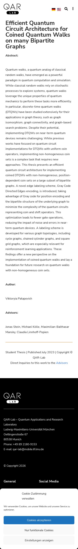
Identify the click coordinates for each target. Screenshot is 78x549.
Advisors (62, 363)
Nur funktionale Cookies (39, 530)
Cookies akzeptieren (39, 520)
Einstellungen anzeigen (39, 540)
